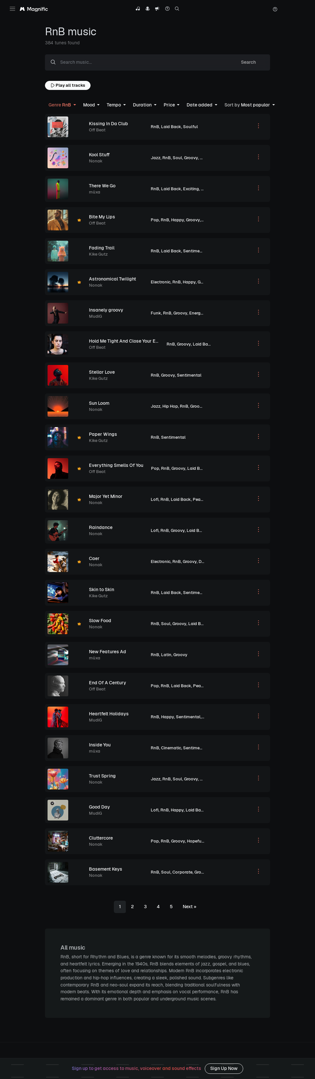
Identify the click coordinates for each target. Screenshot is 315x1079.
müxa (94, 192)
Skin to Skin (101, 589)
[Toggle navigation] (12, 9)
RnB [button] (60, 105)
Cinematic (171, 748)
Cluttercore (101, 838)
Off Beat (97, 130)
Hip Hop (170, 406)
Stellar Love (102, 372)
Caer (94, 558)
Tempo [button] (114, 105)
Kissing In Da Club (108, 124)
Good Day (99, 807)
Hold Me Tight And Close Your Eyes (126, 341)
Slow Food (100, 620)
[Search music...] (144, 62)
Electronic (160, 282)
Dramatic (208, 561)
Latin (166, 654)
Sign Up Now (224, 1068)
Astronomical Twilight (112, 279)
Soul (177, 157)
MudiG (95, 316)
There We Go (102, 186)
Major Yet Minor (106, 496)
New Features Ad (107, 652)
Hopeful (208, 779)
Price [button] (170, 105)
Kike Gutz (98, 254)
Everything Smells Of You (116, 465)
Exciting (191, 189)
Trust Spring (102, 776)
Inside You (100, 745)
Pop (155, 220)
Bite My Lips (102, 217)
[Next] (189, 907)
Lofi (154, 499)
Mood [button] (89, 105)
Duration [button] (143, 105)
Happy (177, 220)
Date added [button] (200, 105)
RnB (155, 126)
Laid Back (171, 126)
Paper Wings (103, 434)
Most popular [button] (247, 105)
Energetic (198, 313)
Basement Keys (105, 869)
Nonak (96, 161)
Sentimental (195, 251)
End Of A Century (107, 683)
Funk (156, 313)
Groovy (191, 157)
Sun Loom (99, 403)
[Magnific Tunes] (34, 9)
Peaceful (202, 499)
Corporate (182, 872)
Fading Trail (101, 248)
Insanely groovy (106, 310)
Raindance (101, 527)
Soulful (190, 126)
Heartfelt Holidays (109, 714)
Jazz (155, 157)
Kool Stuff (99, 155)
